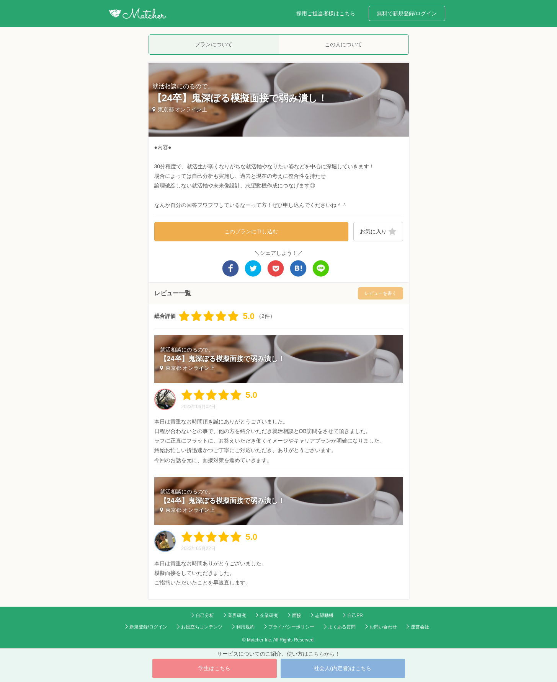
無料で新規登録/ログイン (407, 13)
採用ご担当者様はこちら (325, 13)
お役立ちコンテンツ (201, 627)
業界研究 (237, 615)
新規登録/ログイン (148, 627)
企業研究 (269, 615)
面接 (296, 615)
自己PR (355, 615)
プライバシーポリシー (291, 627)
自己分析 (205, 615)
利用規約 (245, 627)
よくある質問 (342, 627)
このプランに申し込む (251, 231)
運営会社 (420, 627)
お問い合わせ (383, 627)
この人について (343, 44)
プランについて (213, 44)
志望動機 (324, 615)
